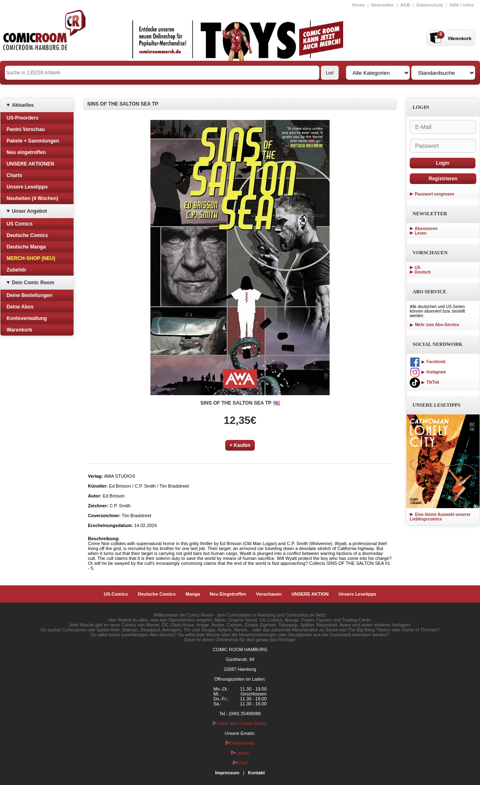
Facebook (427, 361)
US (417, 267)
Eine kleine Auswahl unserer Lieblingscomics (440, 516)
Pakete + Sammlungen (33, 141)
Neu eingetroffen (26, 152)
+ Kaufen (239, 445)
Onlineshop (240, 743)
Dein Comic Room (33, 282)
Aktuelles (23, 105)
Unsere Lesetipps (27, 187)
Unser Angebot (29, 211)
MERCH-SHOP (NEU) (31, 258)
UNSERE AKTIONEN (30, 164)
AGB (405, 4)
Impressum (227, 772)
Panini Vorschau (26, 129)
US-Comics (116, 594)
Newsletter (382, 4)
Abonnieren (426, 228)
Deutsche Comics (27, 235)
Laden (240, 752)
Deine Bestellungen (29, 295)
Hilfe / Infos (462, 4)
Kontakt (256, 772)
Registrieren (443, 179)
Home (358, 4)
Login (443, 163)
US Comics (19, 224)
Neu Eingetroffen (228, 594)
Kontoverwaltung (27, 318)
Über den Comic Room (240, 723)
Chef (240, 762)
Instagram (428, 372)
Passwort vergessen (435, 194)
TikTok (424, 382)
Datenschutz (429, 4)
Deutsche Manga (26, 247)
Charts (14, 175)
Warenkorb (19, 330)
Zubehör (16, 270)
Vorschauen (269, 594)
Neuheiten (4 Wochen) (32, 198)
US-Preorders (22, 118)
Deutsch (423, 272)
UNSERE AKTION (310, 594)
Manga (193, 594)
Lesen (421, 233)
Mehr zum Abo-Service (434, 324)
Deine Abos (20, 307)
